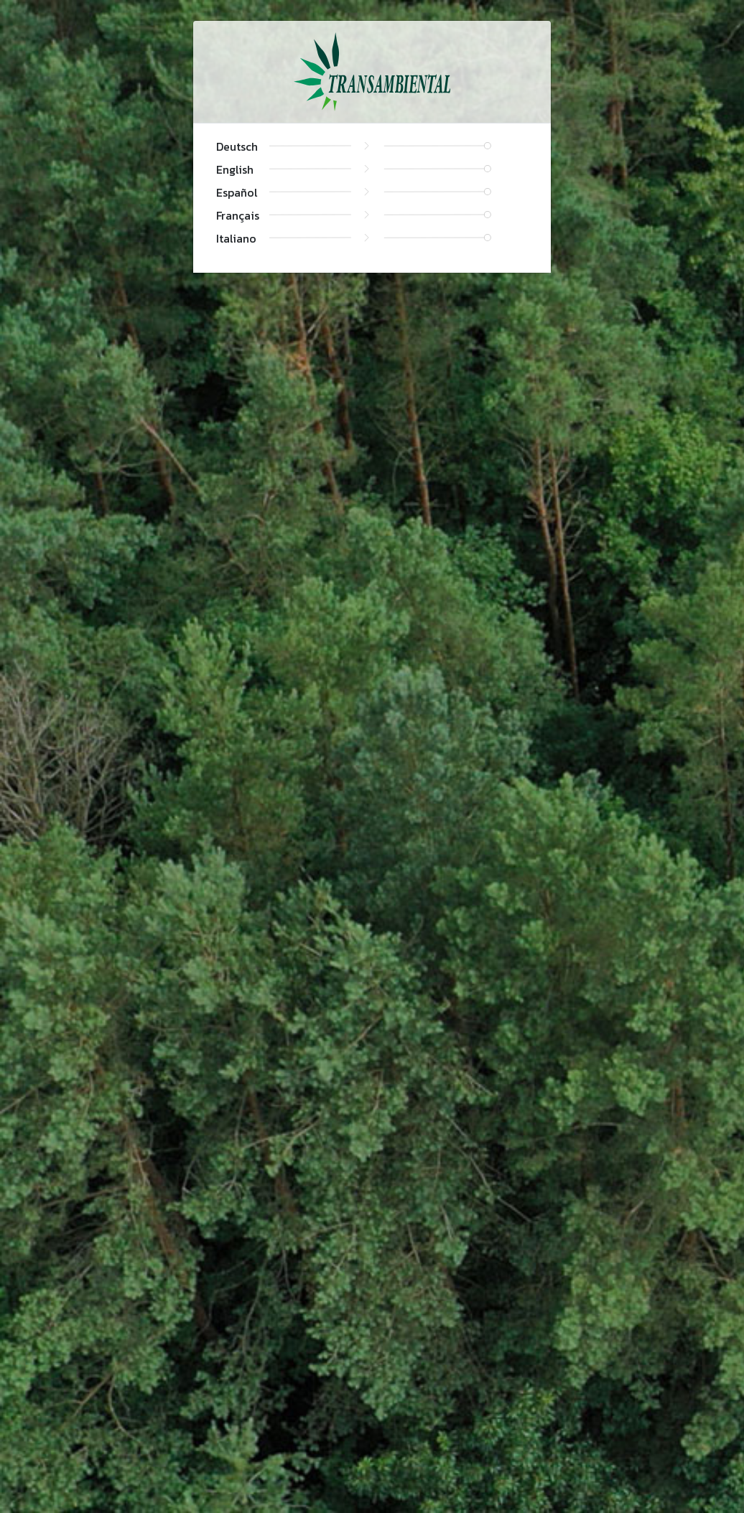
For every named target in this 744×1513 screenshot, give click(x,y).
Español (237, 192)
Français (237, 215)
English (235, 169)
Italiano (236, 238)
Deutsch (237, 146)
